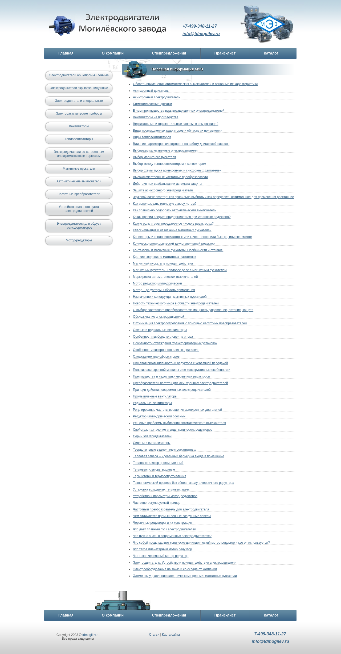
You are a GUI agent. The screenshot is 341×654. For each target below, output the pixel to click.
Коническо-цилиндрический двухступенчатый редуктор (174, 243)
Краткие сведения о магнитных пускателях (164, 257)
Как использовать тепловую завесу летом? (164, 204)
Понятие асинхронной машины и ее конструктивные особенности (181, 370)
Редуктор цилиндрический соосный (159, 416)
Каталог (271, 53)
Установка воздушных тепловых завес (161, 489)
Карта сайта (171, 634)
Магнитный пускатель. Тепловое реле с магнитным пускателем (180, 270)
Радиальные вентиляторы (152, 403)
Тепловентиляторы (79, 139)
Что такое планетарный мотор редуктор (162, 549)
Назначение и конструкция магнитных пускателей (169, 297)
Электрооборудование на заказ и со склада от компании (175, 569)
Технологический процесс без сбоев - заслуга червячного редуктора (183, 483)
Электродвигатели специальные (79, 101)
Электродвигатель (109, 27)
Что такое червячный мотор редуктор (160, 556)
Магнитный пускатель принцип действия (163, 263)
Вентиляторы (79, 126)
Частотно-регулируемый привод (156, 503)
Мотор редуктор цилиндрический (157, 283)
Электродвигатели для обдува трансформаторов (78, 225)
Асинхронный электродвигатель (156, 97)
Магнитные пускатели (79, 168)
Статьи (154, 634)
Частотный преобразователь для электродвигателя (171, 509)
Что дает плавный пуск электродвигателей (164, 529)
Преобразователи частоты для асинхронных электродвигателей (180, 383)
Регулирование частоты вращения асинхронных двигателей (177, 410)
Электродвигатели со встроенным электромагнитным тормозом (79, 154)
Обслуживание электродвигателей (158, 316)
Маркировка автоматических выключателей (165, 277)
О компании (113, 53)
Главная (66, 53)
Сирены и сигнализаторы (151, 443)
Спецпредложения (169, 53)
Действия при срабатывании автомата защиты (167, 184)
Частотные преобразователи (79, 194)
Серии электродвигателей (152, 436)
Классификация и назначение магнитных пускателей (172, 230)
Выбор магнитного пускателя (154, 157)
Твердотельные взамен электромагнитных (164, 449)
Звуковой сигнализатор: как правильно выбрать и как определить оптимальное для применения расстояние (213, 197)
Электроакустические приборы (79, 113)
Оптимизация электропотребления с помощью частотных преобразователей (190, 323)
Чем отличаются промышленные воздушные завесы (172, 516)
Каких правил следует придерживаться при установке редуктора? (182, 217)
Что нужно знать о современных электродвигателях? (172, 536)
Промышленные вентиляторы (155, 396)
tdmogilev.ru (90, 635)
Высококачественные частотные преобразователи (170, 177)
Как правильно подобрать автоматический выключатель (174, 210)
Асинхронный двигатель (151, 91)
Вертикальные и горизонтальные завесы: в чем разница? (175, 124)
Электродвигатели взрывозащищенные (79, 88)
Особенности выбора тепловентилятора (163, 336)
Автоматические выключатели (78, 181)
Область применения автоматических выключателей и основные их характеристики (195, 84)
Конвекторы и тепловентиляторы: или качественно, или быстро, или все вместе (192, 237)
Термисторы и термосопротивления (159, 476)
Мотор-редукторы (79, 240)
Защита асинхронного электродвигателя (163, 190)
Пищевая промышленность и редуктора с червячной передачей (180, 363)
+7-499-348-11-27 (199, 26)
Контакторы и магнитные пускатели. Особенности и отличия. (178, 250)
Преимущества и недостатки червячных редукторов (171, 376)
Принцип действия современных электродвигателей (172, 390)
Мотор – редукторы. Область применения (164, 290)
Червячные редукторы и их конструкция (162, 523)
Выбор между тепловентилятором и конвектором (169, 164)
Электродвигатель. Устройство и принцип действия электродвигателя (184, 562)
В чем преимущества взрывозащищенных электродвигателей (178, 110)
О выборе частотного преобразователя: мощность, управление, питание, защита (193, 310)
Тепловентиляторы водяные (154, 469)
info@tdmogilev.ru (201, 33)
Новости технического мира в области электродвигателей (176, 303)
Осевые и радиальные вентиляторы (160, 330)
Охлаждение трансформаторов (156, 356)
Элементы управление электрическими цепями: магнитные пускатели (185, 576)
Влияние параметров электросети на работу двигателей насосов (181, 144)
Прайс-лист (225, 53)
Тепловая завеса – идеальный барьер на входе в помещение (178, 456)
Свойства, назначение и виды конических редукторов (172, 429)
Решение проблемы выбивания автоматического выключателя (179, 423)
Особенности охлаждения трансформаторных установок (175, 343)
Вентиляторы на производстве (155, 117)
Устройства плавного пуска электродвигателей (79, 209)
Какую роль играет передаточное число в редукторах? (173, 223)
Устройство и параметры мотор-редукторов (165, 496)
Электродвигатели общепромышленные (79, 75)
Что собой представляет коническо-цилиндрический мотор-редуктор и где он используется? (201, 542)
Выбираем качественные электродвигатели (165, 150)
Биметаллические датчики (152, 104)
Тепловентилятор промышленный (158, 463)
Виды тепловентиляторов (152, 137)
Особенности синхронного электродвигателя (166, 350)
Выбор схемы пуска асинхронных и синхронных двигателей (177, 170)
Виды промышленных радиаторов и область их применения (177, 130)
